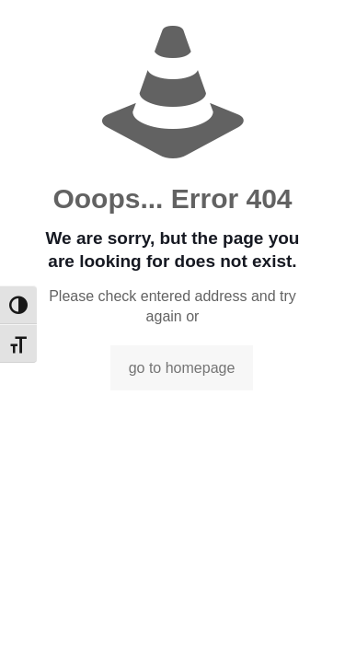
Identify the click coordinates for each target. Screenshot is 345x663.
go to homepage (182, 368)
